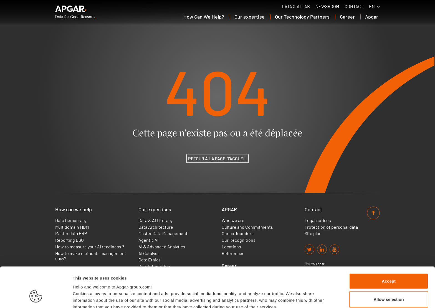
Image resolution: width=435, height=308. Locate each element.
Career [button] (347, 17)
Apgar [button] (371, 17)
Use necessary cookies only (388, 283)
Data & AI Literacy (155, 220)
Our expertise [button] (249, 17)
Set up (284, 297)
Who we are (233, 220)
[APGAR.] (75, 12)
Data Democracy (71, 220)
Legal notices (318, 220)
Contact (354, 6)
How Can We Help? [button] (203, 17)
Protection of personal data (331, 227)
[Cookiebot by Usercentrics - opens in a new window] (36, 297)
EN (372, 6)
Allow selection (388, 265)
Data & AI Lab (296, 6)
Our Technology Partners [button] (302, 17)
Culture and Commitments (247, 227)
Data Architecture (155, 227)
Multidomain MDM (72, 227)
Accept (389, 247)
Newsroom (327, 6)
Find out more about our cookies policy (114, 279)
